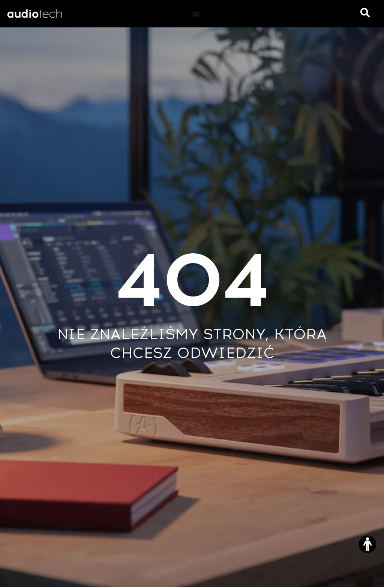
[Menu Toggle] (196, 14)
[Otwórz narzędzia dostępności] (367, 544)
